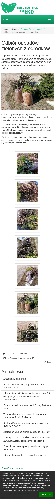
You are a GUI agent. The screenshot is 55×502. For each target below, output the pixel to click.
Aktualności (41, 29)
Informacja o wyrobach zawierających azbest (25, 455)
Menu (6, 19)
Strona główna (27, 29)
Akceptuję (46, 494)
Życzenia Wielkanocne (14, 379)
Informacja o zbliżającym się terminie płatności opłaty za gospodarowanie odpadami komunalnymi (26, 396)
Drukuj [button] (48, 362)
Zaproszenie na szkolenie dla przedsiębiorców (26, 432)
